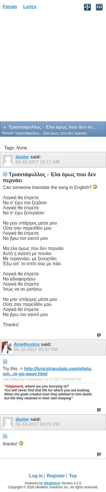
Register (56, 475)
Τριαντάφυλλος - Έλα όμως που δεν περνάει (51, 133)
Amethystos (27, 344)
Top (73, 475)
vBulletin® (52, 483)
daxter (22, 156)
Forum (10, 6)
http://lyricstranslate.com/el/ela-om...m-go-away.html (47, 371)
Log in (36, 475)
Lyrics (29, 6)
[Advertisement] (53, 67)
